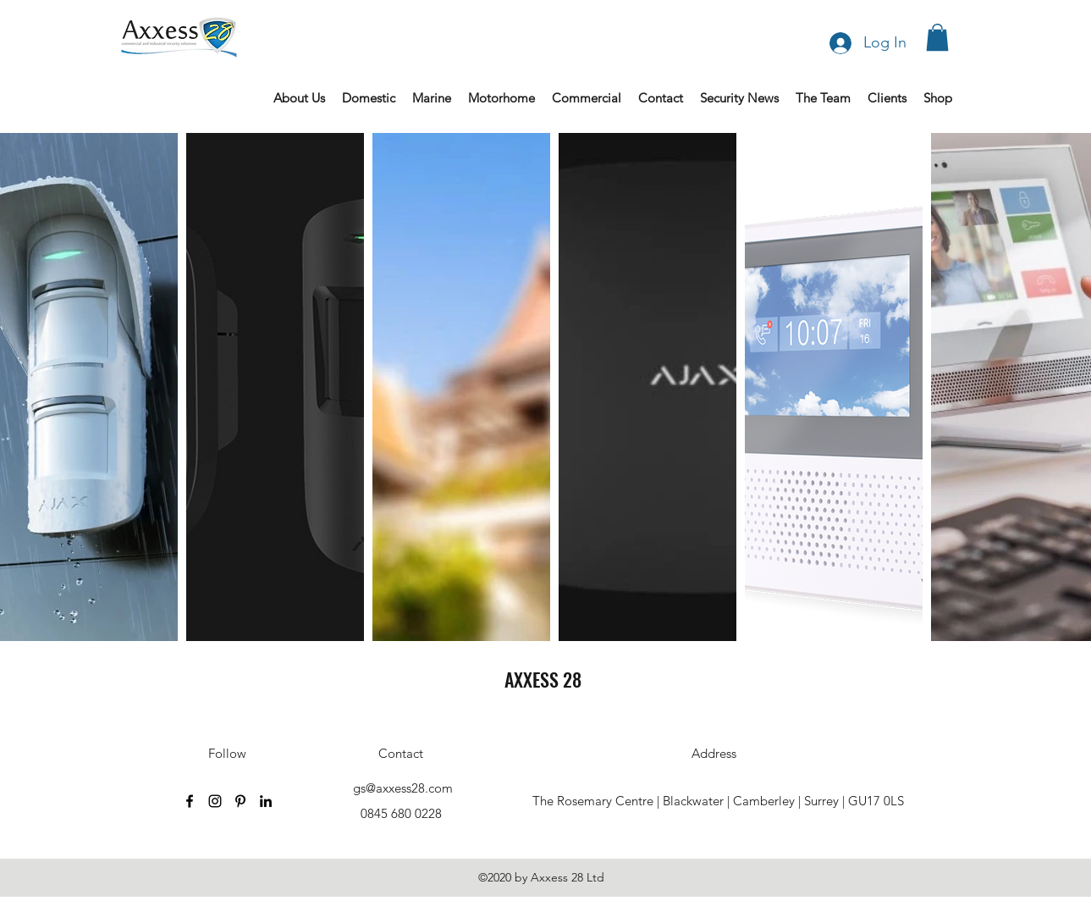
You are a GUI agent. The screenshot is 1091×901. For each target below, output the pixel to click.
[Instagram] (215, 801)
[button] (937, 37)
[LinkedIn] (265, 801)
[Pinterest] (240, 801)
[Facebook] (189, 801)
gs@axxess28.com (403, 788)
